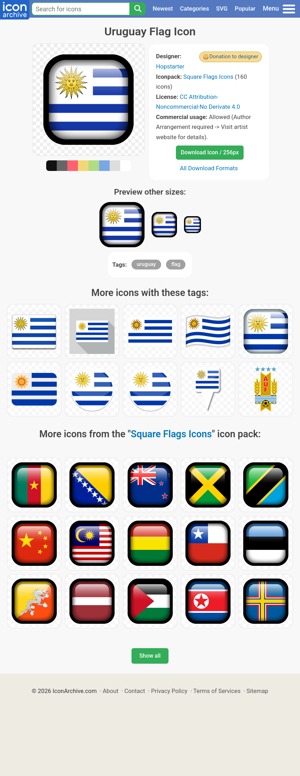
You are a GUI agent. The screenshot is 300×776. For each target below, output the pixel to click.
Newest (163, 8)
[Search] (137, 9)
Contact (134, 690)
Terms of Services (216, 690)
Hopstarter (170, 66)
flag (175, 264)
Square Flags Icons (208, 76)
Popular (245, 8)
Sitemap (257, 690)
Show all (149, 655)
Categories (194, 8)
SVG (222, 8)
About (110, 690)
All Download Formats (209, 168)
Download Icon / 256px (210, 152)
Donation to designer (233, 56)
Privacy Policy (169, 690)
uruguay (146, 264)
